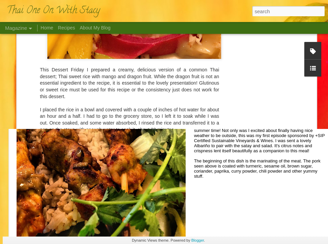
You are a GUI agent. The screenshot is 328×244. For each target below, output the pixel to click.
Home (47, 27)
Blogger (197, 240)
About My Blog (95, 27)
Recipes (66, 27)
